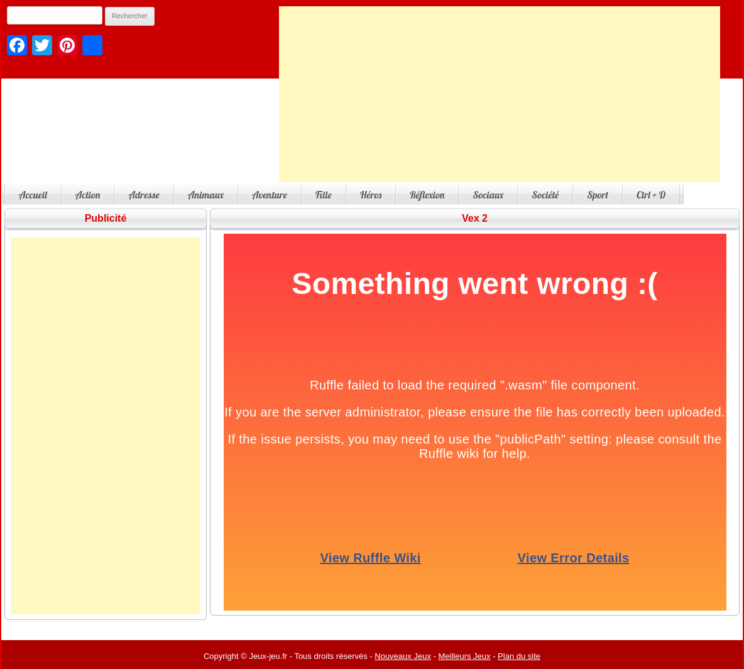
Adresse (143, 194)
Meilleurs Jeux (464, 656)
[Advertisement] (499, 94)
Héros (370, 194)
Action (88, 194)
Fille (323, 194)
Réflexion (427, 194)
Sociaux (488, 194)
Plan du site (519, 656)
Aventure (269, 194)
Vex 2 (475, 218)
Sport (597, 194)
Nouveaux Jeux (403, 656)
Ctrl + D (651, 194)
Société (545, 194)
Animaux (206, 194)
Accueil (33, 194)
